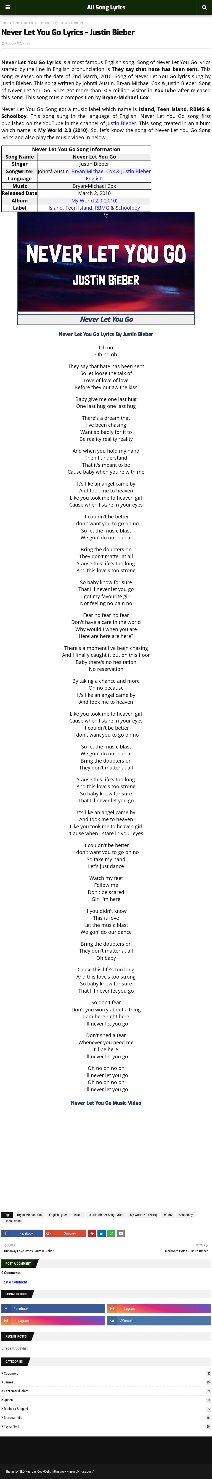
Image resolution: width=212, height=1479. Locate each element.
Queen (107, 1400)
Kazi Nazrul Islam (107, 1391)
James (107, 1382)
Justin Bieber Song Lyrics (106, 1215)
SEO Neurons (27, 1471)
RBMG (102, 207)
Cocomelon (107, 1373)
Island (56, 207)
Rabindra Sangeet (107, 1409)
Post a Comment (14, 1282)
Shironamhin (107, 1417)
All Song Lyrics (106, 7)
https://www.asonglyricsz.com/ (73, 1471)
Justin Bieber (121, 123)
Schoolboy (128, 207)
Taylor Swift (107, 1426)
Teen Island (20, 23)
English (94, 178)
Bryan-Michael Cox (93, 171)
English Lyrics (58, 1215)
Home (5, 23)
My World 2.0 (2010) (94, 200)
